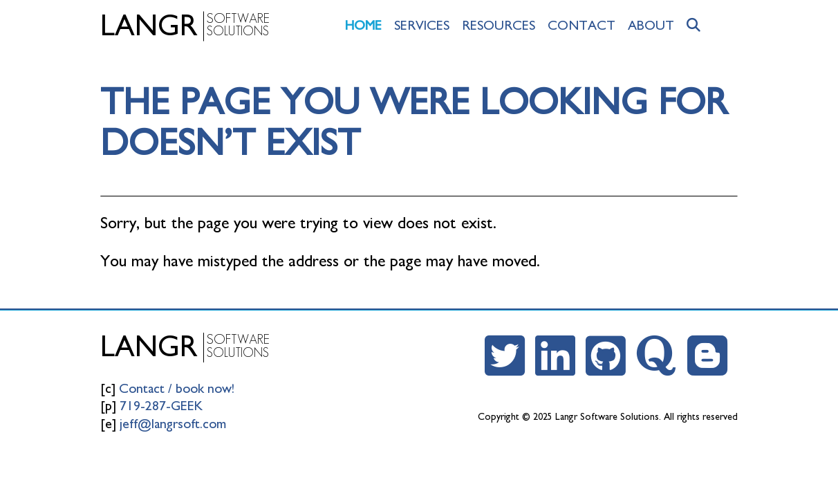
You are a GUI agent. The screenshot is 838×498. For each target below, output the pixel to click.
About (651, 26)
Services (421, 26)
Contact (581, 26)
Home (363, 26)
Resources (498, 26)
